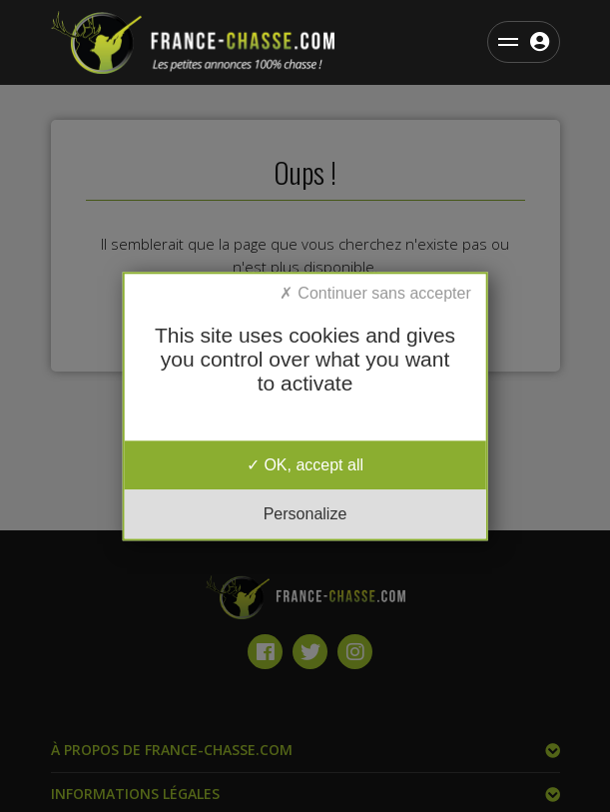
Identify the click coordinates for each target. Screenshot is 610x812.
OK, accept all (305, 464)
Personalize (305, 513)
